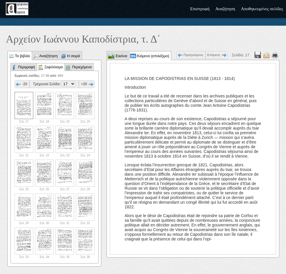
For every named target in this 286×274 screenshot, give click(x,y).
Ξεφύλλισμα (53, 67)
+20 (84, 84)
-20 (24, 84)
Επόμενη (213, 55)
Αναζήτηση (225, 8)
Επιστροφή (200, 8)
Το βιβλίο (22, 56)
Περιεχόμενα (82, 67)
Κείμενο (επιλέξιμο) (153, 56)
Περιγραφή (26, 67)
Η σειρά (73, 56)
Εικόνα (121, 56)
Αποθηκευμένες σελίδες (262, 8)
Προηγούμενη (193, 55)
